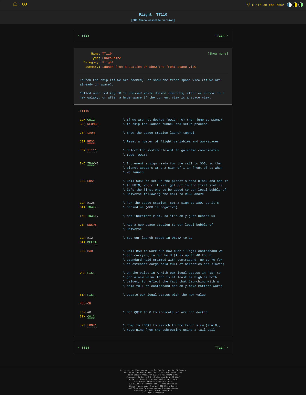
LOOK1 (92, 325)
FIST (91, 273)
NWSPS (92, 225)
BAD (90, 251)
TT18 (85, 36)
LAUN (91, 133)
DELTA (92, 242)
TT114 (219, 36)
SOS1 (91, 181)
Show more (217, 54)
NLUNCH (92, 124)
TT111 (92, 150)
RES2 (91, 142)
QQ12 (91, 120)
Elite (264, 5)
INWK (91, 164)
